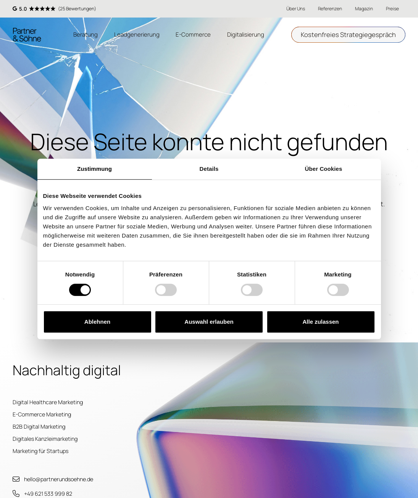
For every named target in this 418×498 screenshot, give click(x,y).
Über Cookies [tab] (323, 168)
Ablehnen (97, 321)
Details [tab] (209, 168)
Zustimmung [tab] (94, 168)
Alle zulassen (320, 321)
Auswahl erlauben (208, 321)
